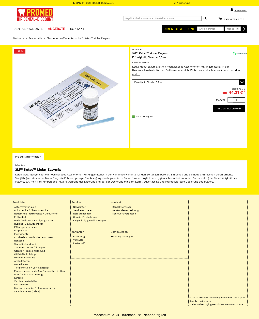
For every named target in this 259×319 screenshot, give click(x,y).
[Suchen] (205, 18)
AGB (115, 315)
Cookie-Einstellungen (85, 217)
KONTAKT (77, 28)
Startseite (18, 38)
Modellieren (21, 264)
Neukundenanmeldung (125, 210)
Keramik (18, 277)
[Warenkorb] (232, 18)
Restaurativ (35, 38)
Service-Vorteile (82, 210)
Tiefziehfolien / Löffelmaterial (31, 267)
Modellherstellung (24, 257)
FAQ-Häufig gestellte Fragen (89, 220)
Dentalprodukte (28, 28)
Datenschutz (131, 315)
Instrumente (21, 234)
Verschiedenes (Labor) (27, 291)
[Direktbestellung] (244, 29)
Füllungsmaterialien (25, 227)
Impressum (101, 315)
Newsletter (79, 207)
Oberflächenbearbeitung (28, 274)
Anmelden (238, 10)
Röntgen (19, 240)
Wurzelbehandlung (25, 244)
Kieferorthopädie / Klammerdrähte (34, 288)
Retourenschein (82, 213)
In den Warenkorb (229, 108)
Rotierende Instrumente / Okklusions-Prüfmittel (36, 215)
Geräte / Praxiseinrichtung (29, 250)
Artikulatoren (22, 261)
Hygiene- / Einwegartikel (28, 223)
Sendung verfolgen (122, 236)
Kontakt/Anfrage (121, 207)
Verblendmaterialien (26, 281)
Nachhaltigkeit (155, 315)
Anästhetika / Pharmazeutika (31, 210)
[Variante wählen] (188, 82)
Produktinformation (28, 157)
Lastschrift (79, 243)
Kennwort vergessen (124, 213)
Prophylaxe (20, 230)
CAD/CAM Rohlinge (25, 254)
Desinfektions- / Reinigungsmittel (33, 220)
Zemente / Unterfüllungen (29, 247)
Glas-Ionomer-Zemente (60, 38)
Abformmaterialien (25, 207)
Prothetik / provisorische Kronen (33, 237)
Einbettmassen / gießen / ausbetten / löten (39, 271)
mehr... (136, 74)
